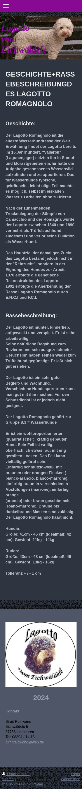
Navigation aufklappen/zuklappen (41, 6)
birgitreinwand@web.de (24, 742)
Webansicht (70, 779)
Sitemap (9, 779)
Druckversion (16, 774)
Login (75, 774)
